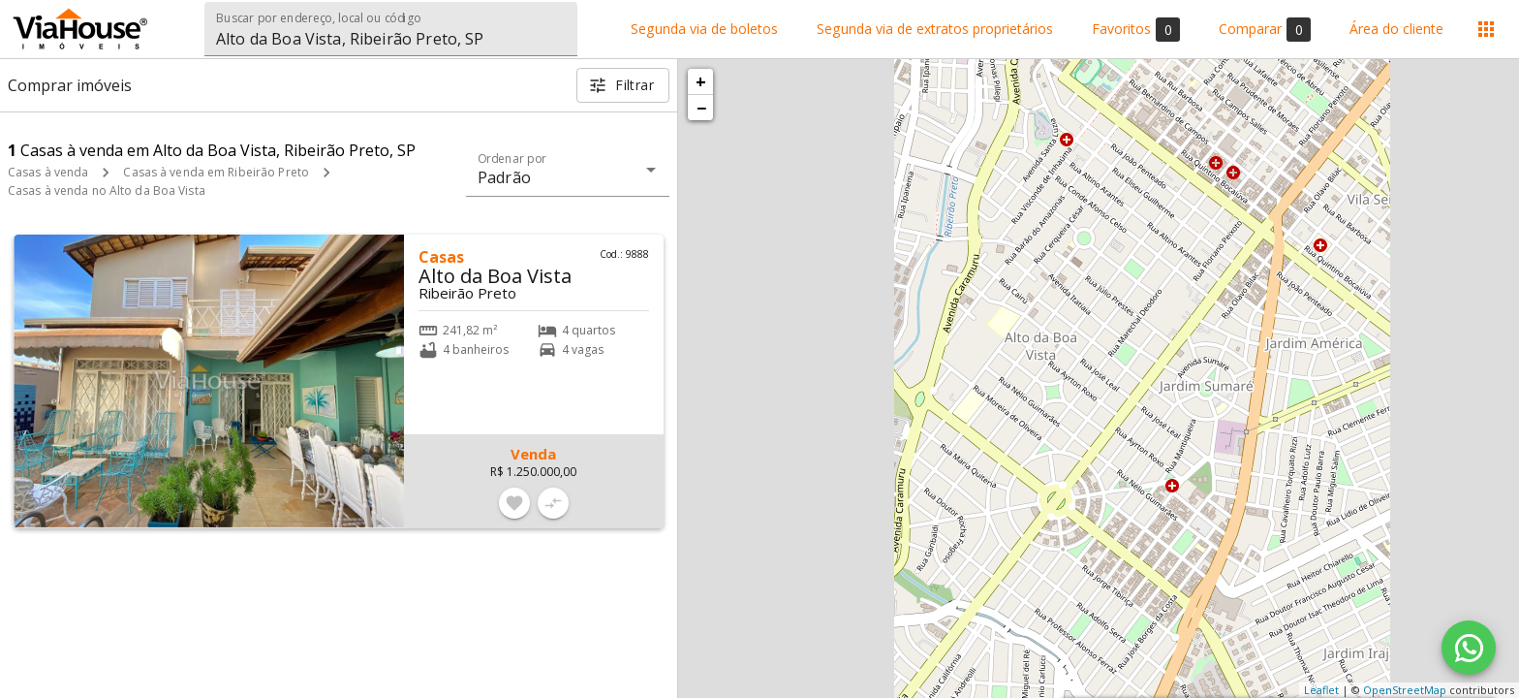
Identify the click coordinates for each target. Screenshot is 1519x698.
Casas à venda (48, 172)
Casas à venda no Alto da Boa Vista (106, 190)
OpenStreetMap (1404, 689)
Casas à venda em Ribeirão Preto (216, 172)
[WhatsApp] (1469, 647)
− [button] (701, 107)
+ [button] (701, 81)
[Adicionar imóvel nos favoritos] (514, 503)
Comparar (1265, 29)
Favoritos (1136, 29)
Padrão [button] (504, 177)
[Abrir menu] (1486, 29)
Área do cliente (1396, 29)
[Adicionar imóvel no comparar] (553, 503)
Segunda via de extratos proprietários (935, 29)
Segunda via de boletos (704, 29)
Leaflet (1321, 689)
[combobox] (390, 29)
